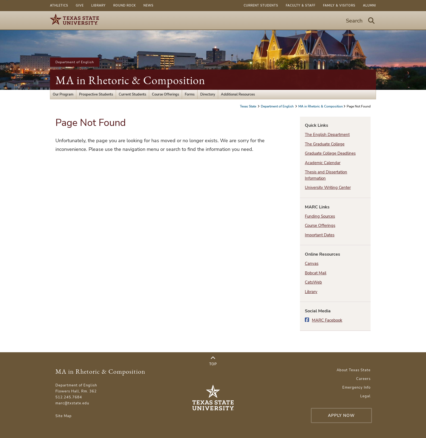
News (148, 6)
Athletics (59, 6)
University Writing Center (328, 187)
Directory (207, 94)
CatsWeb (313, 282)
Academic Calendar (322, 163)
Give (80, 6)
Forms (190, 94)
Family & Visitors (339, 6)
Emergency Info (356, 387)
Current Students (261, 6)
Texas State (248, 106)
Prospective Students (96, 94)
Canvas (311, 263)
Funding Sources (320, 216)
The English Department (327, 134)
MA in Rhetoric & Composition (130, 80)
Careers (363, 378)
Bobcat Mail (315, 273)
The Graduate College (324, 144)
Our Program (63, 94)
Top (213, 361)
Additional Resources (238, 94)
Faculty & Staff (300, 6)
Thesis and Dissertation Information (326, 175)
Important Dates (319, 235)
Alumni (369, 6)
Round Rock (124, 6)
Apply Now (341, 415)
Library (98, 6)
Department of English (74, 62)
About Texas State (354, 370)
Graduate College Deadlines (330, 153)
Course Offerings (165, 94)
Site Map (63, 416)
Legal (365, 396)
